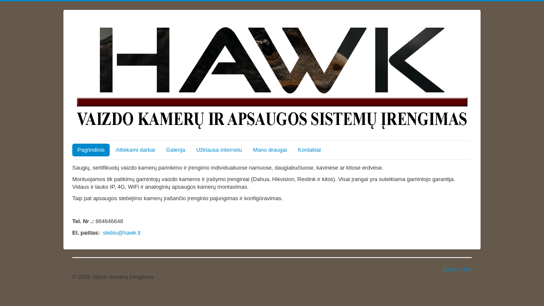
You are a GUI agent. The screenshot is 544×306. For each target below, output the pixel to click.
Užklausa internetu (219, 150)
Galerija (175, 150)
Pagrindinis (91, 150)
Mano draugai (270, 150)
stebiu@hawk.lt (121, 233)
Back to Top (457, 269)
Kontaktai (309, 150)
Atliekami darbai (135, 150)
